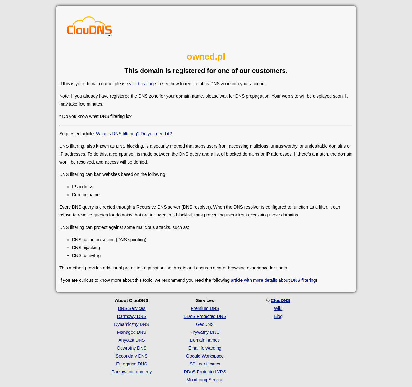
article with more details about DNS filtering (273, 280)
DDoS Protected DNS (205, 316)
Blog (278, 316)
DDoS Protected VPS (205, 371)
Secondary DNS (131, 355)
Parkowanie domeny (132, 371)
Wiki (278, 308)
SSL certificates (205, 363)
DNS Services (131, 308)
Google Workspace (205, 355)
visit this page (142, 83)
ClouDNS (280, 300)
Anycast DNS (131, 340)
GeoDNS (205, 324)
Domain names (205, 340)
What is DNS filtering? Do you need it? (134, 133)
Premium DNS (205, 308)
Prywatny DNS (204, 332)
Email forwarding (204, 348)
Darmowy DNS (132, 316)
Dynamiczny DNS (131, 324)
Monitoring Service (204, 379)
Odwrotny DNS (131, 348)
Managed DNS (131, 332)
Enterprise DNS (131, 363)
